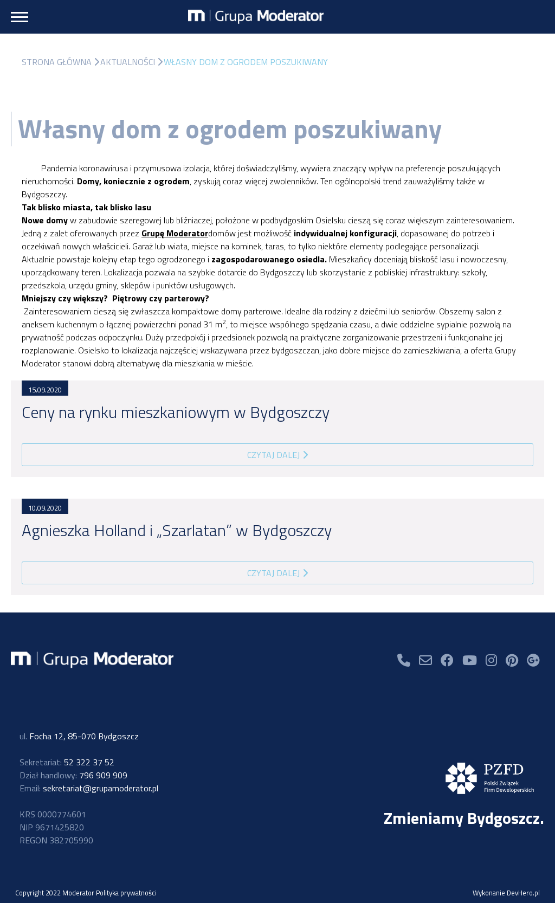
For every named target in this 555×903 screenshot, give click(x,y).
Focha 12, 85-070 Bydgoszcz (79, 736)
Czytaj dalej (277, 454)
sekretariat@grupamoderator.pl (89, 788)
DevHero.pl (523, 892)
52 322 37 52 (67, 762)
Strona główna (57, 61)
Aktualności (127, 61)
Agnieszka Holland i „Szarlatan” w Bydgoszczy (177, 530)
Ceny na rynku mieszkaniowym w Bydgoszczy (176, 411)
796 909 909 (73, 775)
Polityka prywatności (126, 892)
